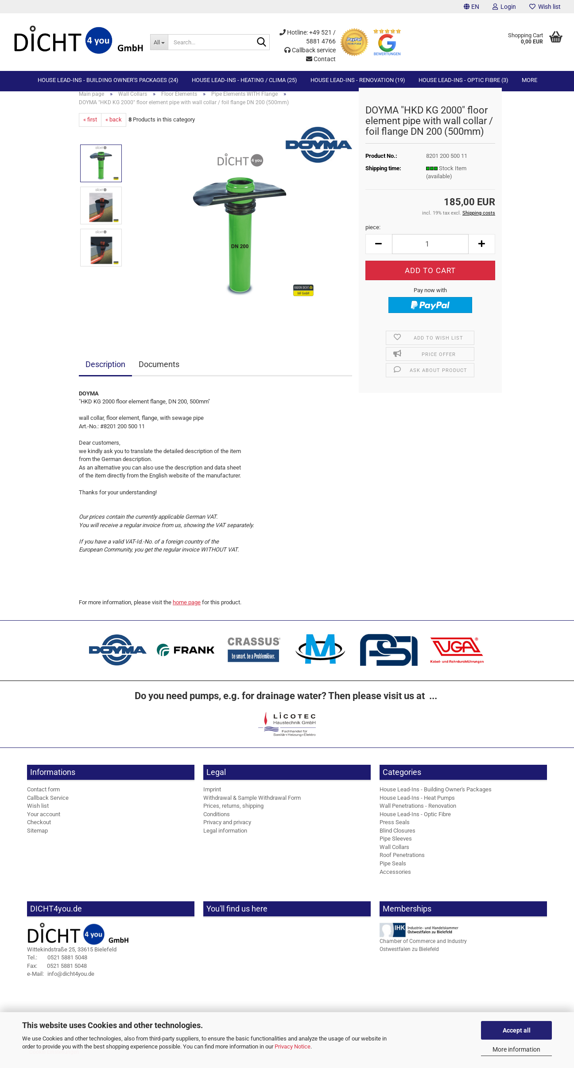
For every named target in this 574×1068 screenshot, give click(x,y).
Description (105, 371)
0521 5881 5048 (57, 965)
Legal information (225, 838)
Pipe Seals (393, 871)
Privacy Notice (292, 1046)
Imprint (212, 797)
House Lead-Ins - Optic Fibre (415, 821)
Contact (321, 59)
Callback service (310, 50)
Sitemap (37, 838)
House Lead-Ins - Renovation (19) (357, 80)
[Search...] (159, 42)
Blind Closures (397, 838)
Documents (159, 371)
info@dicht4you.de (60, 981)
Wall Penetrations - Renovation (418, 813)
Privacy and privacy (227, 829)
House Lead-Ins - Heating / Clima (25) (244, 80)
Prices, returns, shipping (233, 813)
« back (113, 127)
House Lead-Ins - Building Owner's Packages (436, 797)
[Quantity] (430, 252)
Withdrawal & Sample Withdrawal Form (252, 805)
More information (516, 1049)
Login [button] (504, 6)
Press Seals (395, 829)
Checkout (39, 829)
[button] (471, 6)
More (529, 80)
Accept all (517, 1030)
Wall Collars (394, 854)
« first (90, 127)
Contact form (43, 797)
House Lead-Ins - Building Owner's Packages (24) (108, 80)
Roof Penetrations (402, 862)
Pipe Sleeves (396, 846)
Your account (43, 821)
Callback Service (48, 805)
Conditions (216, 821)
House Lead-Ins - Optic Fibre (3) (463, 80)
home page (187, 609)
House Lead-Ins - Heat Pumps (417, 805)
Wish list (545, 6)
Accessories (395, 879)
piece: (372, 234)
